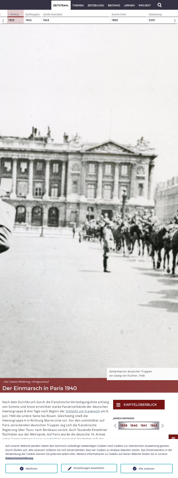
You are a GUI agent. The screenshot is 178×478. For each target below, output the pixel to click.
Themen (78, 5)
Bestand (114, 5)
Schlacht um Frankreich (83, 411)
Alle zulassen (147, 468)
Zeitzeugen (96, 5)
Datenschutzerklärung (19, 458)
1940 (134, 425)
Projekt (145, 5)
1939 (123, 425)
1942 (153, 425)
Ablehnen (31, 468)
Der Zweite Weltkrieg (17, 381)
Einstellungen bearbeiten (89, 468)
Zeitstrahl (61, 5)
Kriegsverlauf (41, 381)
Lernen (129, 5)
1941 (144, 425)
